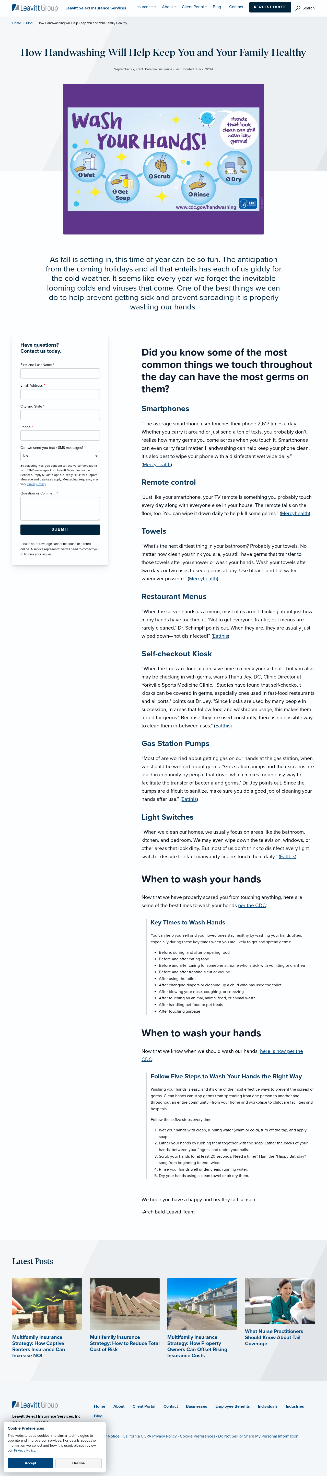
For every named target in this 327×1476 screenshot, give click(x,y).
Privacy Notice (107, 1436)
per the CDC (252, 906)
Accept (30, 1463)
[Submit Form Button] (60, 530)
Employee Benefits (232, 1406)
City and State (32, 406)
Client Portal (144, 1406)
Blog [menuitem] (217, 6)
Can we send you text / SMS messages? (53, 448)
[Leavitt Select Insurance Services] (35, 7)
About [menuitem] (167, 6)
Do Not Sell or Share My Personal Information (258, 1436)
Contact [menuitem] (236, 6)
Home (16, 23)
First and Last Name (37, 365)
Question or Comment (39, 493)
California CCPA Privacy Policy (150, 1436)
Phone (26, 427)
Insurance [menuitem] (144, 6)
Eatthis (220, 636)
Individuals (268, 1406)
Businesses (196, 1406)
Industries (295, 1406)
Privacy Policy (24, 1450)
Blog (29, 23)
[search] (305, 8)
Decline (78, 1463)
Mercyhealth (157, 465)
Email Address (32, 385)
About (118, 1406)
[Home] (35, 1405)
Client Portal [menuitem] (193, 6)
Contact (171, 1406)
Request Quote (270, 7)
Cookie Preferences (197, 1436)
